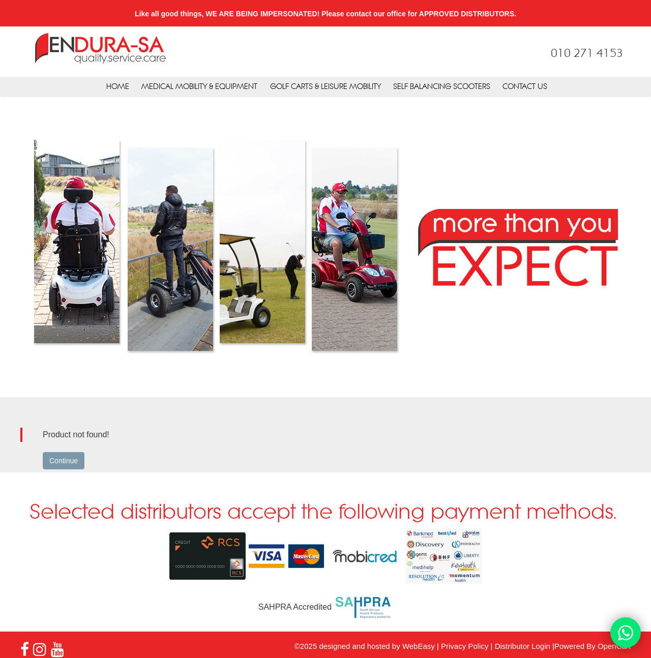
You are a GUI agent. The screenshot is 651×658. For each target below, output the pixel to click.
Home (117, 87)
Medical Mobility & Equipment (199, 87)
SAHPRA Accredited (325, 607)
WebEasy (418, 646)
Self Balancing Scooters (441, 87)
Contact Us (524, 87)
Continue (63, 461)
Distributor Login (522, 646)
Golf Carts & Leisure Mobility (325, 87)
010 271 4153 (587, 54)
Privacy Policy (464, 646)
